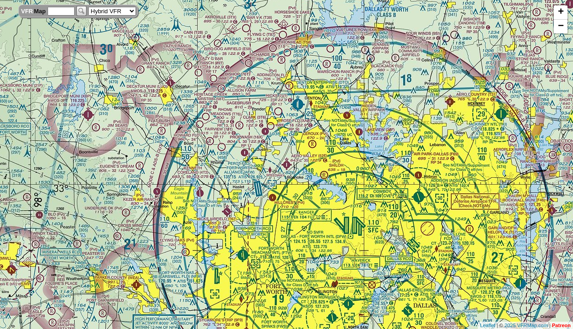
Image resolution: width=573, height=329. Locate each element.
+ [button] (561, 12)
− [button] (561, 26)
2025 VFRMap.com (526, 325)
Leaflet (487, 325)
